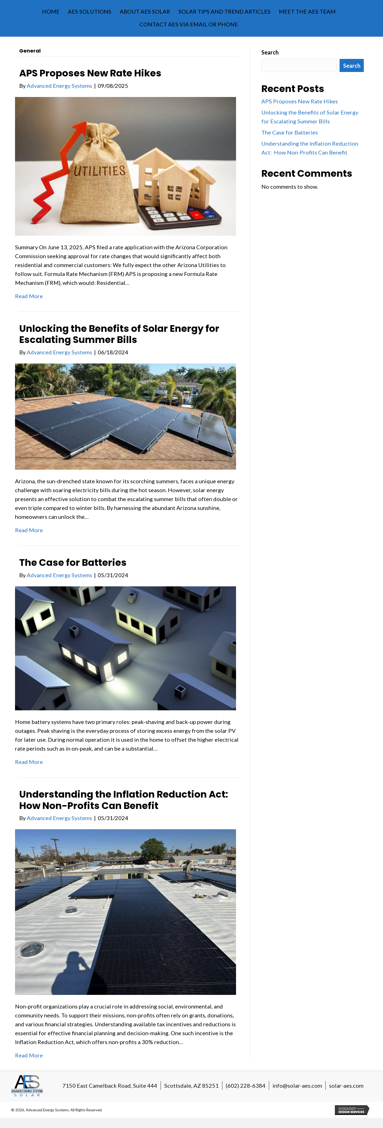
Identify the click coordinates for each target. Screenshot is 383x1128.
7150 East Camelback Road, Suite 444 (109, 1085)
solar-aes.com (346, 1085)
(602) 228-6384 (246, 1085)
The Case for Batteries (73, 562)
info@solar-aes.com (297, 1085)
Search (270, 52)
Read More (29, 296)
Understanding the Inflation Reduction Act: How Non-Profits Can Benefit (124, 800)
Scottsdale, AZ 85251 (191, 1085)
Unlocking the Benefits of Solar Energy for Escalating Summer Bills (119, 334)
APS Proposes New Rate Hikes (90, 73)
